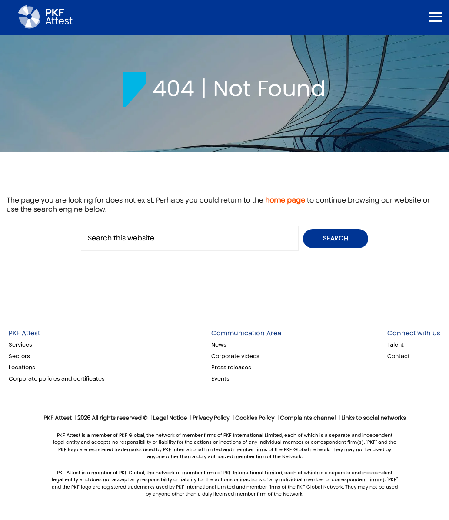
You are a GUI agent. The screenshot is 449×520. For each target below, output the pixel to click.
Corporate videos (235, 356)
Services (20, 344)
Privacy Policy (211, 418)
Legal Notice (170, 418)
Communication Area (246, 333)
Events (220, 378)
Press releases (231, 367)
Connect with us (413, 333)
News (218, 344)
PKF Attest (24, 333)
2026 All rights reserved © (112, 418)
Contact (398, 356)
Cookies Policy (254, 418)
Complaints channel (308, 418)
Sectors (19, 356)
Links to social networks (373, 418)
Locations (22, 367)
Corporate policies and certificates (57, 378)
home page (285, 200)
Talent (395, 344)
